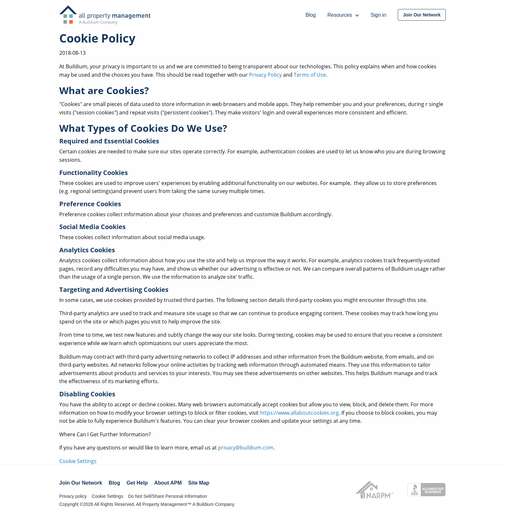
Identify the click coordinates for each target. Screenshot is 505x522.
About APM (168, 483)
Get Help (137, 483)
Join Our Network (80, 483)
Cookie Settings (78, 461)
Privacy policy (73, 496)
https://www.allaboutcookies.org (299, 412)
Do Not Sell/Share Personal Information (167, 496)
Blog (114, 483)
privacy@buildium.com (245, 447)
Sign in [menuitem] (378, 15)
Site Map (198, 483)
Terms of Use (310, 74)
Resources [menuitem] (343, 15)
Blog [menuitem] (310, 15)
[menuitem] (422, 15)
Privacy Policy (265, 74)
